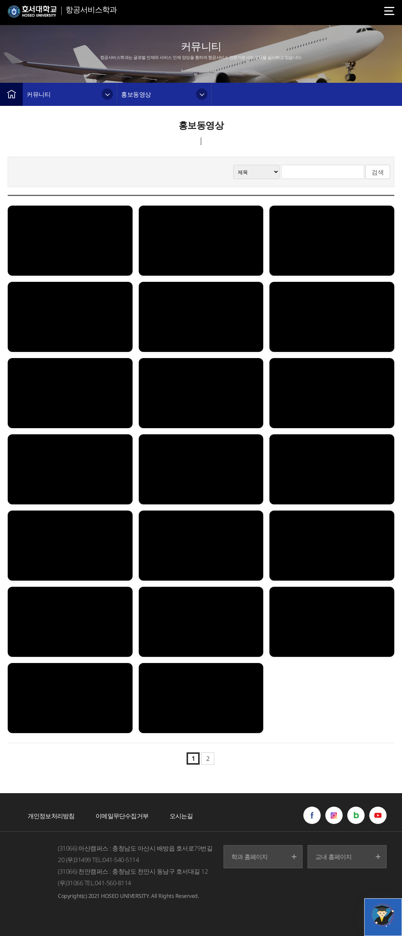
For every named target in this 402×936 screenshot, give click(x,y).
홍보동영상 (136, 94)
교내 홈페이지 (333, 856)
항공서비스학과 (91, 9)
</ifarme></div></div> (382, 914)
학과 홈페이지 (249, 856)
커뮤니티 (38, 94)
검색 (378, 172)
